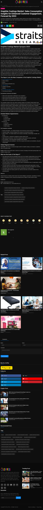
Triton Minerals (5, 85)
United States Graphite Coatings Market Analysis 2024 (14, 201)
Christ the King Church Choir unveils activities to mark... (19, 398)
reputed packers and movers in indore (8, 453)
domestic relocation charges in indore (7, 449)
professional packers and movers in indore (8, 446)
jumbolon (2, 332)
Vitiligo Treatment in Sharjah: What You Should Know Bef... (36, 478)
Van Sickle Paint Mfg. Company (8, 89)
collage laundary (3, 293)
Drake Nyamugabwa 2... (12, 393)
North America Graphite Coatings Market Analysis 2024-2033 (15, 197)
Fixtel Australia (24, 312)
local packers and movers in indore (22, 444)
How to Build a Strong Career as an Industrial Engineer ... (10, 271)
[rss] (5, 488)
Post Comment (4, 356)
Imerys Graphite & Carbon (7, 79)
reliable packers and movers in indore (22, 442)
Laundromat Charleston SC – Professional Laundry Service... (10, 291)
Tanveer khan (32, 487)
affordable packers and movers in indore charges (24, 449)
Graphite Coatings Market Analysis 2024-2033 (12, 187)
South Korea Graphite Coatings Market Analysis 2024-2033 (14, 199)
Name (2, 342)
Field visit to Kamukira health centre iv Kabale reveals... (19, 405)
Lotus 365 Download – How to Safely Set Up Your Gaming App (36, 472)
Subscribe (18, 497)
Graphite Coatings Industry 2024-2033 (28, 187)
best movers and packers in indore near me (8, 451)
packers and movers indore (34, 434)
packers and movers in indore (10, 434)
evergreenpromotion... (12, 419)
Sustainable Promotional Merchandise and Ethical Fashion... (20, 418)
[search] (41, 2)
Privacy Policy (38, 507)
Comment (3, 347)
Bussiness (5, 5)
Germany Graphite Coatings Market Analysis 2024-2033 (14, 194)
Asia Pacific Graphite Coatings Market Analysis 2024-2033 (14, 190)
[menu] (1, 2)
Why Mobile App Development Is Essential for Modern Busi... (31, 271)
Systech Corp (24, 273)
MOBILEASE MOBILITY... (4, 312)
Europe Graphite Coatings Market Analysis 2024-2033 (14, 192)
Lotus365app (32, 475)
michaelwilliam (3, 273)
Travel (2, 434)
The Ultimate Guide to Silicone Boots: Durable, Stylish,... (35, 485)
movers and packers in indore (23, 434)
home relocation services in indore (24, 451)
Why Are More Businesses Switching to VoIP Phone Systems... (31, 310)
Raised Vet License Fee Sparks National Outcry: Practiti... (19, 411)
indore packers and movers (6, 437)
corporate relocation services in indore (8, 444)
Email (23, 342)
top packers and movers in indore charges (22, 439)
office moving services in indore (23, 446)
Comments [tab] (4, 339)
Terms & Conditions (31, 507)
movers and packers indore (17, 437)
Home (2, 5)
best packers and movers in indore (7, 439)
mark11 (31, 480)
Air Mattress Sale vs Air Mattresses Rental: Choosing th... (10, 310)
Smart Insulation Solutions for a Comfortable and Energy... (10, 330)
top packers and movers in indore (30, 437)
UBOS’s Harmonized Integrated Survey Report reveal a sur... (20, 392)
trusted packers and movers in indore (7, 442)
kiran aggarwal (11, 229)
